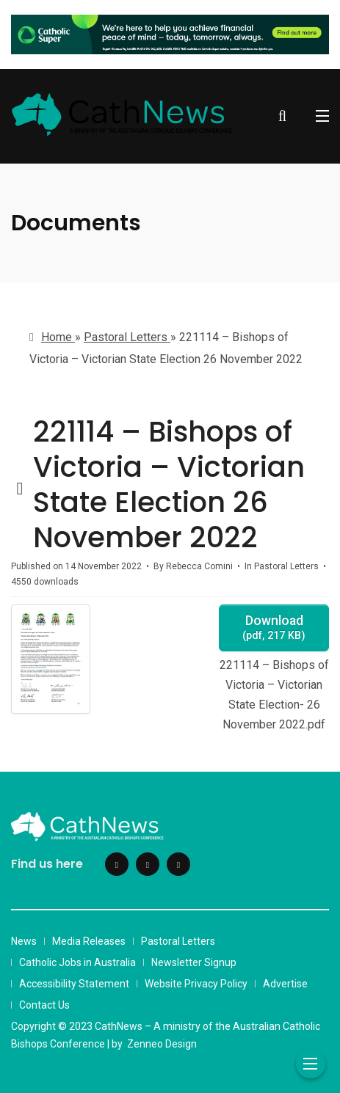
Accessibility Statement (74, 984)
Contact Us (44, 1005)
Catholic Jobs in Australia (77, 962)
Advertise (285, 984)
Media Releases (89, 941)
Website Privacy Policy (196, 984)
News (24, 941)
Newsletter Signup (193, 962)
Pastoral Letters (178, 941)
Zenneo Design (162, 1044)
